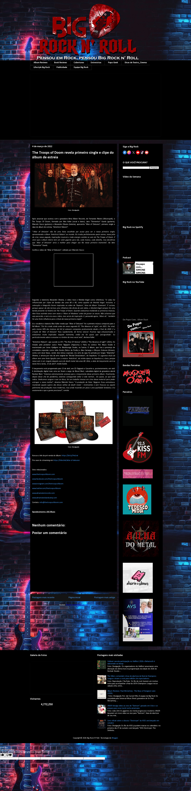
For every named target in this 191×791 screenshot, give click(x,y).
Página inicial (74, 597)
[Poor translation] (9, 755)
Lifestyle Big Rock (42, 67)
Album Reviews (41, 62)
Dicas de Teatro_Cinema (136, 62)
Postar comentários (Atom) (77, 605)
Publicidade (62, 67)
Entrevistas (96, 62)
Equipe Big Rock (81, 67)
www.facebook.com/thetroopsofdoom (47, 479)
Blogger (115, 738)
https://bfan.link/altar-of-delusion (66, 460)
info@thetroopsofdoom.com (51, 502)
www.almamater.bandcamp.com (44, 498)
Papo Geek (113, 62)
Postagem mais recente (43, 597)
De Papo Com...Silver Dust (135, 320)
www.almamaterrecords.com (43, 493)
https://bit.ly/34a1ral (70, 456)
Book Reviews (60, 62)
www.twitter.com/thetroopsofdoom (46, 488)
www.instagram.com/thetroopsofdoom (47, 484)
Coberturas (79, 62)
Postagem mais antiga (104, 597)
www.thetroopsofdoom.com (43, 474)
